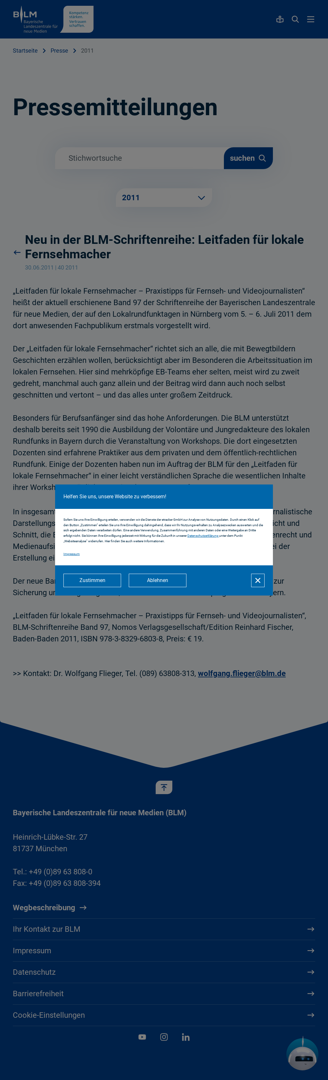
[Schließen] (258, 580)
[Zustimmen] (92, 580)
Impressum (71, 554)
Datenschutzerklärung (203, 536)
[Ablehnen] (157, 580)
